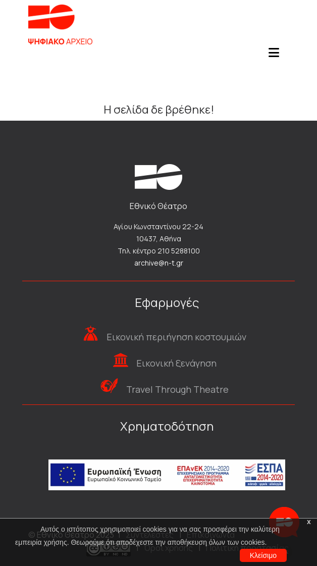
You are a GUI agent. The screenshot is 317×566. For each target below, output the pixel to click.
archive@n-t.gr (158, 263)
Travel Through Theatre (177, 389)
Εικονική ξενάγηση (176, 363)
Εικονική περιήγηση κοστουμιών (176, 337)
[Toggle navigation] (273, 55)
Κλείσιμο (263, 555)
